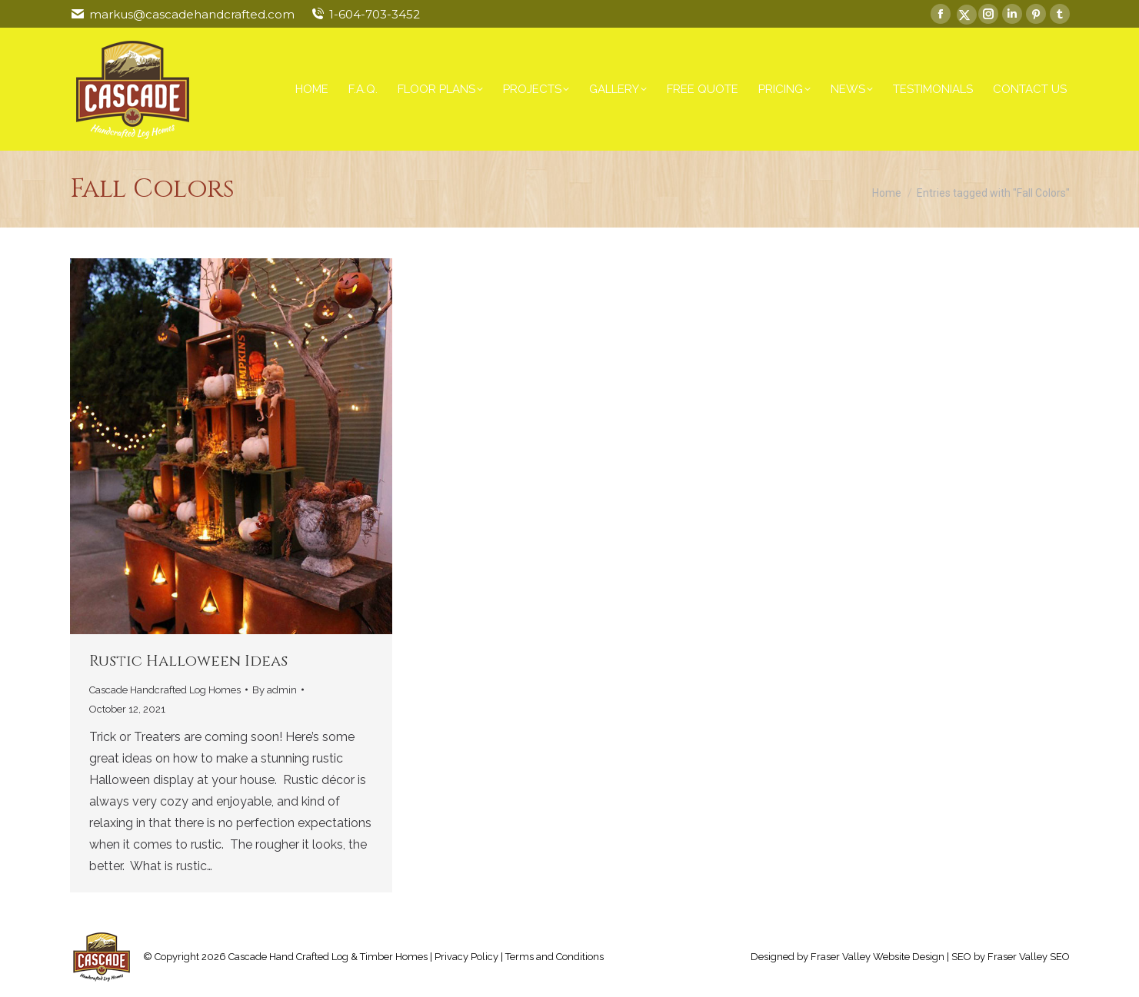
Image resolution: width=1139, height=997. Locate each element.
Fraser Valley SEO (1028, 956)
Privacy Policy (466, 956)
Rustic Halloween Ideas (188, 660)
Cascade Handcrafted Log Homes (165, 690)
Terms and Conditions (554, 956)
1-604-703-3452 (374, 14)
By (274, 690)
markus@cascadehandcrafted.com (192, 14)
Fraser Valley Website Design (877, 956)
